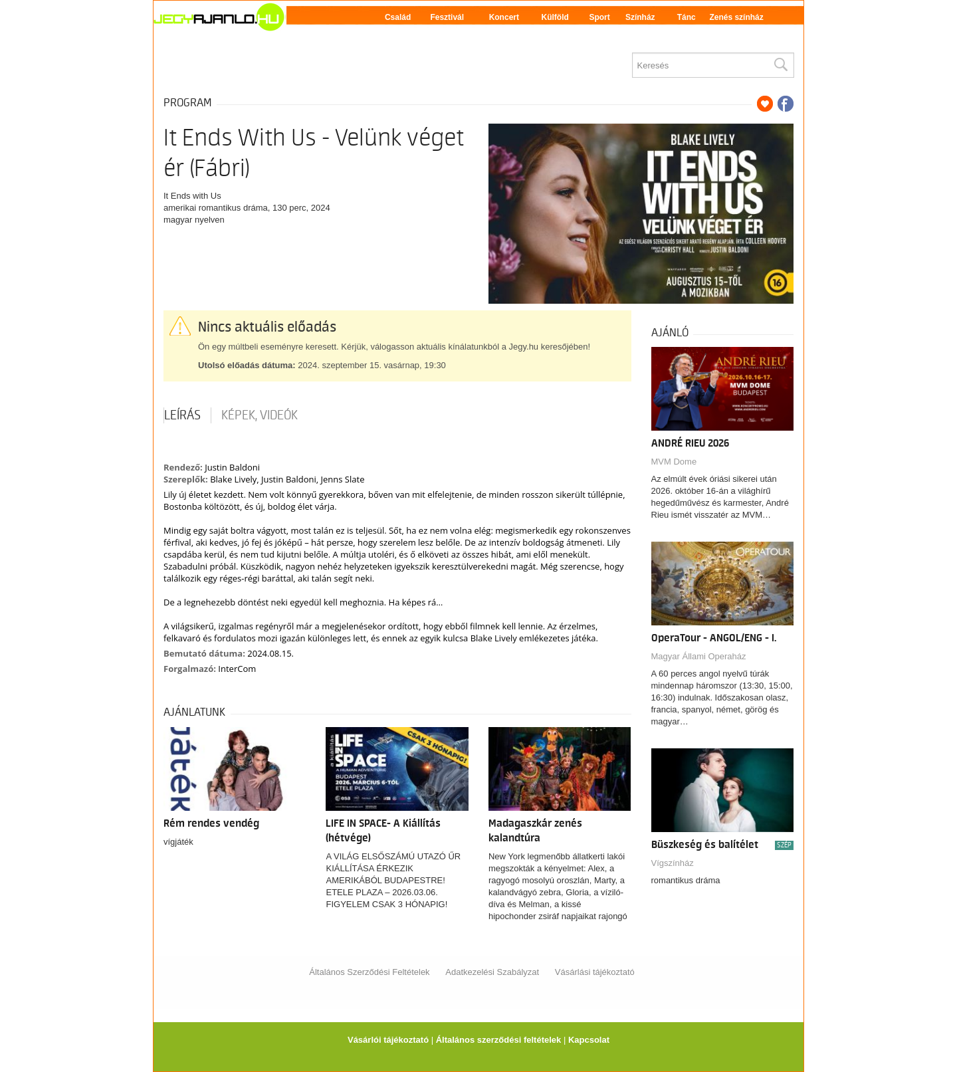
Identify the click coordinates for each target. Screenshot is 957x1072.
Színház (640, 17)
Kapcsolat (588, 1040)
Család (398, 17)
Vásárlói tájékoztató (388, 1040)
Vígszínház (672, 863)
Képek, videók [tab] (259, 415)
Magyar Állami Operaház (698, 656)
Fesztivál (447, 17)
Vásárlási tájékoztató (595, 972)
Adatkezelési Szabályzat (492, 972)
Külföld (555, 17)
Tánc (686, 17)
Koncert (504, 17)
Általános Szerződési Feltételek (369, 972)
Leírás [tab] (182, 415)
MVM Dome (674, 462)
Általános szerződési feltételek (499, 1040)
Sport (599, 17)
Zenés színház (736, 17)
